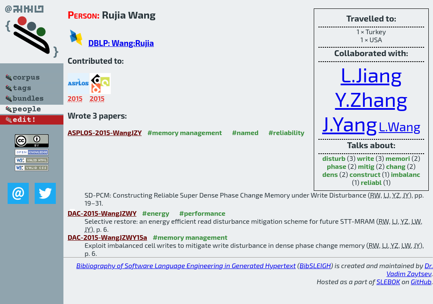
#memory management (184, 132)
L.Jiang (371, 74)
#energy (155, 213)
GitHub (421, 281)
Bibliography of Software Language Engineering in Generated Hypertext (186, 265)
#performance (202, 213)
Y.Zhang (371, 99)
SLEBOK (388, 281)
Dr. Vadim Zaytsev (409, 269)
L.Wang (400, 126)
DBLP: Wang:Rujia (121, 43)
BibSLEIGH (315, 265)
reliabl (371, 182)
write (365, 158)
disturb (333, 158)
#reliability (286, 132)
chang (396, 166)
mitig (366, 166)
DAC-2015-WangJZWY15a (107, 237)
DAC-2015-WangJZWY (102, 213)
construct (365, 174)
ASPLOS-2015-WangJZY (105, 132)
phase (336, 166)
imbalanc (405, 174)
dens (330, 174)
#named (245, 132)
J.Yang (349, 123)
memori (398, 158)
